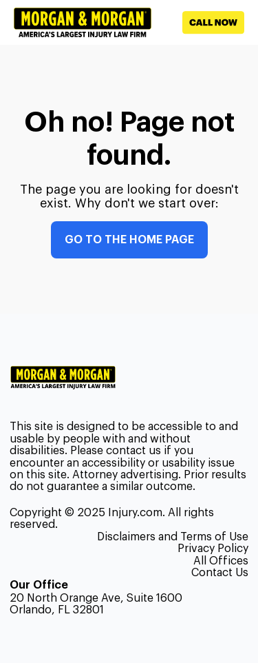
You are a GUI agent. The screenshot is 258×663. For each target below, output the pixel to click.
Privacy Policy (213, 548)
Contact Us (219, 572)
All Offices (220, 561)
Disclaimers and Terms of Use (172, 536)
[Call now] (197, 22)
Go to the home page (129, 239)
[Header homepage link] (82, 22)
